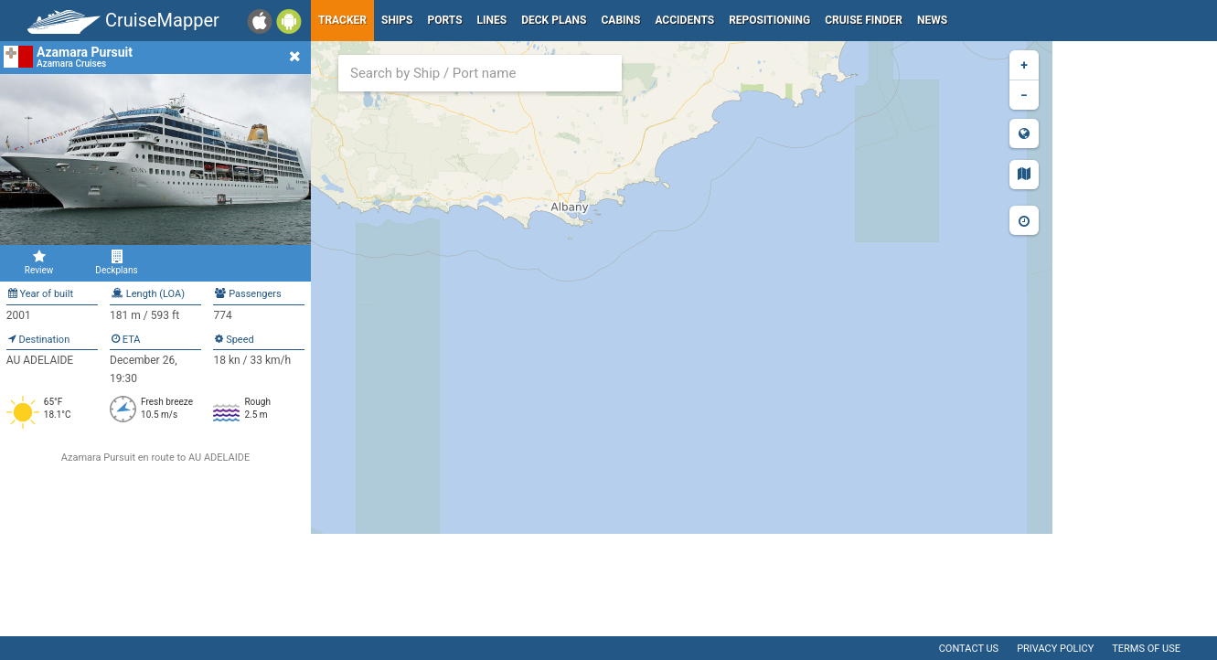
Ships (397, 20)
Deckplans (116, 262)
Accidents (684, 20)
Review (39, 262)
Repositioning (769, 20)
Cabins (620, 20)
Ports (445, 20)
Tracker (342, 20)
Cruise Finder (863, 20)
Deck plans (553, 20)
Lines (492, 20)
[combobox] (480, 73)
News (932, 20)
